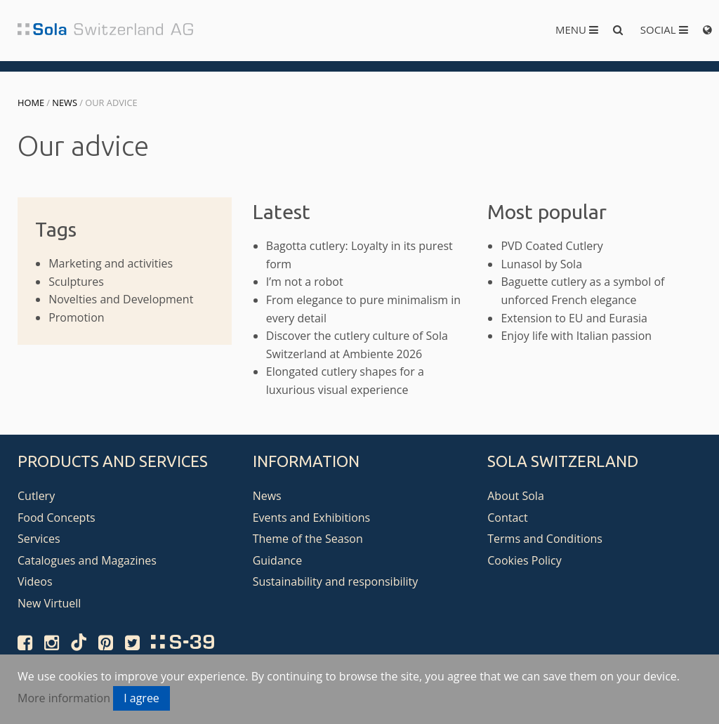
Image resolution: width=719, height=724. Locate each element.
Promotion (76, 317)
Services (39, 538)
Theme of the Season (308, 538)
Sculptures (76, 281)
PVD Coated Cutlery (551, 246)
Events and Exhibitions (312, 517)
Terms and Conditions (544, 538)
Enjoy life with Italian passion (576, 335)
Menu (576, 29)
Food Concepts (56, 517)
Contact (507, 517)
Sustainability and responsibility (335, 581)
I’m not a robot (304, 281)
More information (64, 698)
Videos (35, 581)
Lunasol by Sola (541, 264)
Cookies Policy (524, 560)
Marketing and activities (110, 263)
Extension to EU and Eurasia (574, 318)
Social (664, 29)
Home (31, 102)
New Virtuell (49, 603)
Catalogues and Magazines (87, 560)
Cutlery (36, 495)
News (64, 102)
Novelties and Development (120, 299)
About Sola (515, 495)
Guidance (278, 560)
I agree (141, 698)
